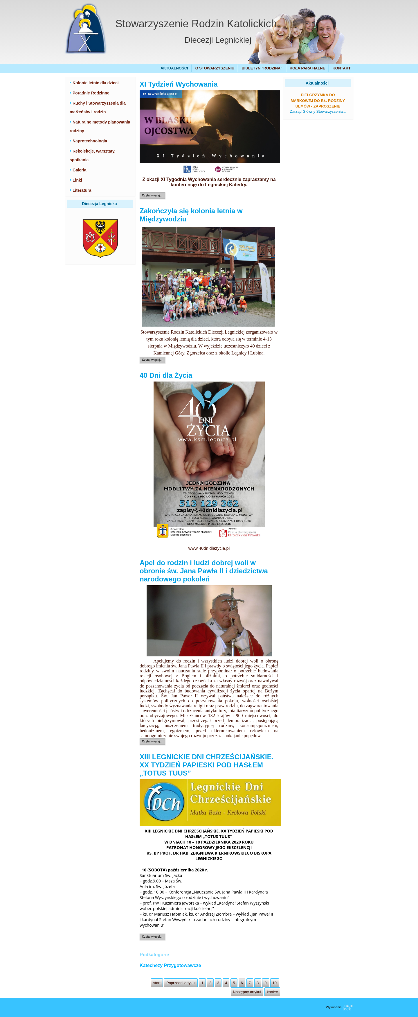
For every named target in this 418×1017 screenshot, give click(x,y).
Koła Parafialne (307, 68)
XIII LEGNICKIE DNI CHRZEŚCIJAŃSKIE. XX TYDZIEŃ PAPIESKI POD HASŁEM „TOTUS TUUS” (206, 765)
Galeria (79, 170)
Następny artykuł (247, 992)
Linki (77, 180)
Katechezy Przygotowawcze (170, 965)
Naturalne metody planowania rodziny (100, 126)
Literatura (82, 190)
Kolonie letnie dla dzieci (96, 82)
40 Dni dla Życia (166, 375)
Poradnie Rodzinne (91, 93)
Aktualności (174, 68)
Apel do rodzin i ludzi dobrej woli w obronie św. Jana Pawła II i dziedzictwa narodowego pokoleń (204, 571)
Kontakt (341, 68)
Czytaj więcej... (152, 195)
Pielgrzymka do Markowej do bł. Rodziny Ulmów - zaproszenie (318, 100)
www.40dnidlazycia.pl (209, 548)
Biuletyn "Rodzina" (262, 68)
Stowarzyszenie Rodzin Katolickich (196, 24)
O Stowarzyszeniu (215, 68)
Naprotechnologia (90, 141)
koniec (272, 992)
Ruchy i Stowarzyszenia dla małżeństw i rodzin (98, 107)
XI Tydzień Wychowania (179, 84)
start (157, 983)
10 (275, 983)
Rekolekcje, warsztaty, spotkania (93, 155)
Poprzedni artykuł (180, 983)
